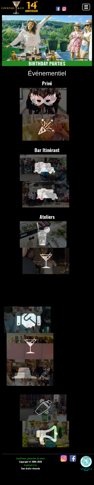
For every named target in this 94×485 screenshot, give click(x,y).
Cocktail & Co (30, 465)
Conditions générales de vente (30, 458)
